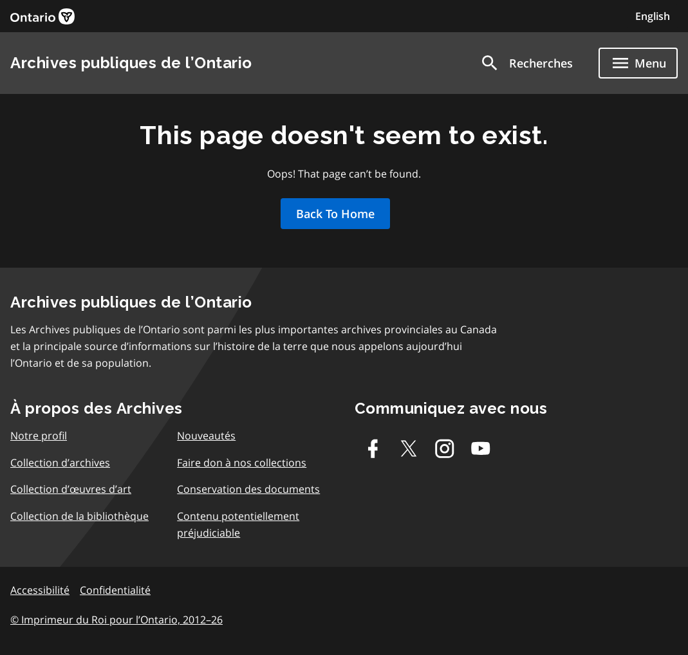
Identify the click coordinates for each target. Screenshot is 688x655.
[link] (42, 16)
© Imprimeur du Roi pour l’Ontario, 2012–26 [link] (116, 620)
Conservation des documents (248, 489)
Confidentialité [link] (115, 590)
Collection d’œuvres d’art (70, 489)
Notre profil (38, 436)
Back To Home (335, 213)
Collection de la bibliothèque (79, 516)
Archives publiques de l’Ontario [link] (131, 62)
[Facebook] (373, 448)
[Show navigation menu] (638, 63)
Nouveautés (206, 436)
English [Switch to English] (652, 16)
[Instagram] (445, 448)
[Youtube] (481, 448)
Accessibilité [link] (40, 590)
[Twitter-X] (409, 448)
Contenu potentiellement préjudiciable (238, 524)
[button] (526, 63)
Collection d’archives (60, 463)
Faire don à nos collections (241, 463)
